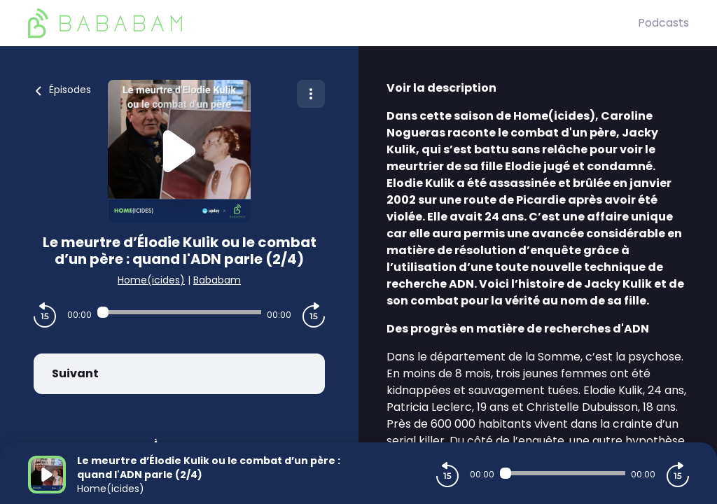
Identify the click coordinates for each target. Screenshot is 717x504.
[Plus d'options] (311, 94)
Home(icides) (151, 280)
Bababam (217, 280)
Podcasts (663, 23)
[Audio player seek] (179, 312)
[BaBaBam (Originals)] (333, 23)
